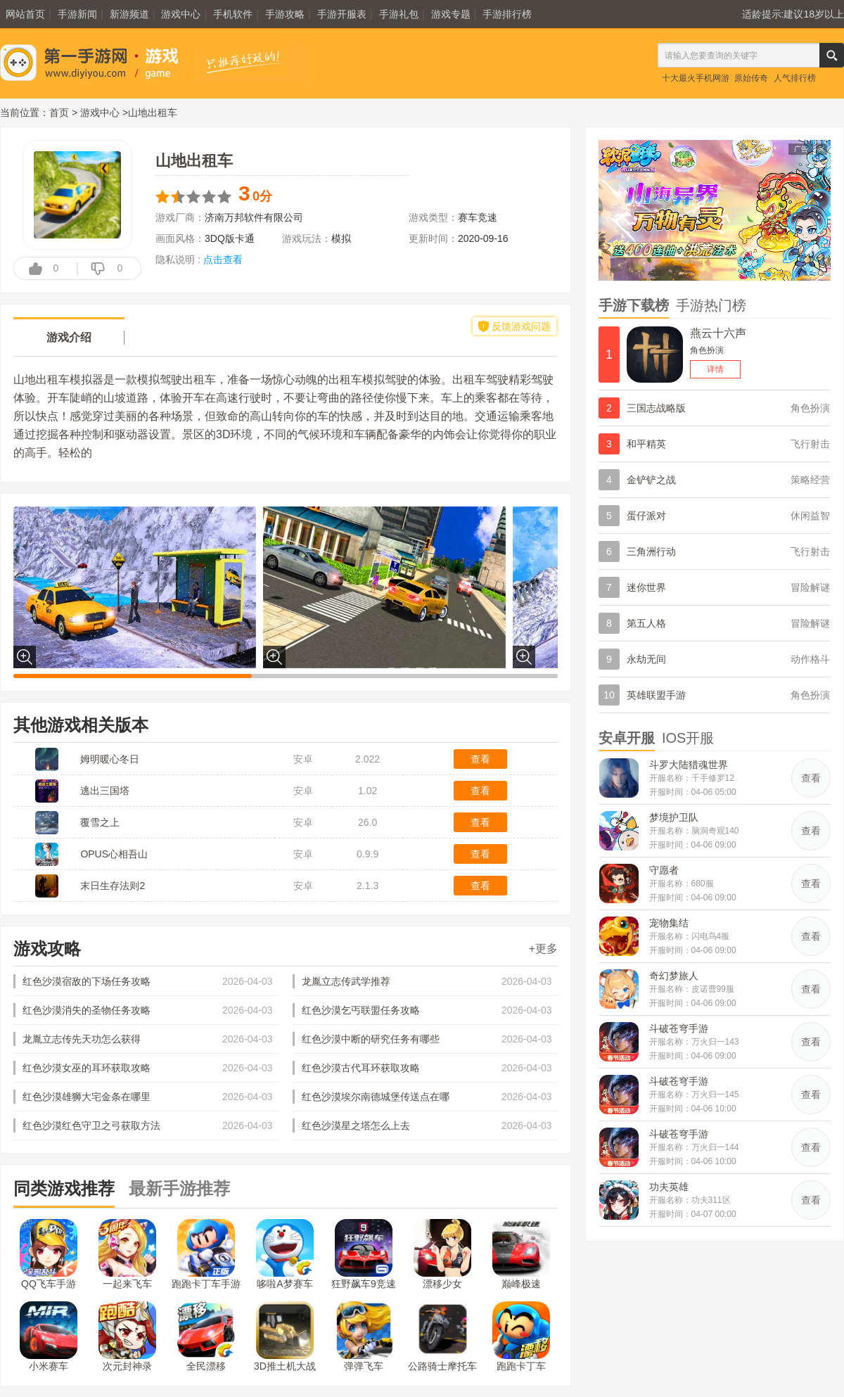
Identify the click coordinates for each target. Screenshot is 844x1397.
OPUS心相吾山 (114, 854)
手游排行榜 (507, 14)
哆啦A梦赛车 (285, 1254)
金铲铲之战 (651, 479)
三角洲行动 (651, 551)
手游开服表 (341, 14)
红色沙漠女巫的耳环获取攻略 (87, 1067)
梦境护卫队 (673, 817)
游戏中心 (180, 14)
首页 (59, 112)
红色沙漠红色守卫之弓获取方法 (91, 1125)
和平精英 (646, 443)
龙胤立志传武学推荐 (346, 981)
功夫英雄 (669, 1186)
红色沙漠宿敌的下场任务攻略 (87, 981)
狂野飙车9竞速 (363, 1254)
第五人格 (646, 623)
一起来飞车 (127, 1254)
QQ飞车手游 (48, 1254)
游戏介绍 (68, 337)
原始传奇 (751, 78)
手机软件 (232, 14)
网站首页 (25, 14)
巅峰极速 (521, 1254)
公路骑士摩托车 (442, 1336)
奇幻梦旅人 (673, 975)
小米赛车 (48, 1336)
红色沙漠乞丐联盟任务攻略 (361, 1010)
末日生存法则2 (112, 885)
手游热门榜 (711, 305)
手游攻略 (285, 14)
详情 (715, 369)
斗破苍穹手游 (678, 1028)
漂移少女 (442, 1254)
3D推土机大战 (285, 1336)
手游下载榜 (634, 305)
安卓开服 (627, 738)
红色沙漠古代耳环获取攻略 (361, 1067)
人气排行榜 (795, 78)
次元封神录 (127, 1336)
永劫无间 (646, 659)
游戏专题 (451, 14)
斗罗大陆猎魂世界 (688, 764)
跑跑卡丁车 (521, 1336)
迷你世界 (646, 587)
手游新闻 (77, 14)
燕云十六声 (718, 333)
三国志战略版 (656, 408)
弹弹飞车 (363, 1336)
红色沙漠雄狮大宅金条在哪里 (87, 1096)
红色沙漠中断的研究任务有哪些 (371, 1039)
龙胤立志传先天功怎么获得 (82, 1039)
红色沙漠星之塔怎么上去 (356, 1125)
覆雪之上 (100, 822)
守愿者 (664, 870)
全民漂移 (206, 1336)
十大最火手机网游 (695, 78)
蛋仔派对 (646, 515)
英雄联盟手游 (656, 695)
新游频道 (129, 14)
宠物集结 (669, 923)
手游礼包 (398, 14)
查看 (480, 759)
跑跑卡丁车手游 (206, 1254)
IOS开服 (688, 738)
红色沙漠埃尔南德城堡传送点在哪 (375, 1096)
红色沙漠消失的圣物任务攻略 (87, 1010)
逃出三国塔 (104, 790)
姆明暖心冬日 (109, 759)
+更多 (543, 949)
